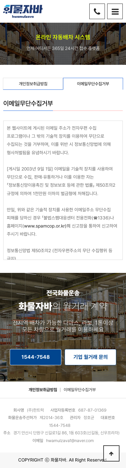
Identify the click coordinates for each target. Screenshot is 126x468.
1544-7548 (35, 357)
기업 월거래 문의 (90, 357)
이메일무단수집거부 (80, 389)
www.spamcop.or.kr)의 (47, 225)
